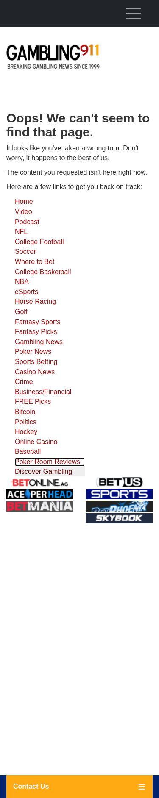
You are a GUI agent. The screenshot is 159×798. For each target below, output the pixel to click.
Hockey (26, 431)
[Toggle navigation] (133, 13)
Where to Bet (34, 261)
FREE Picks (33, 401)
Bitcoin (25, 411)
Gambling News (39, 341)
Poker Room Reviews (47, 461)
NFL (21, 231)
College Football (39, 241)
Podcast (27, 221)
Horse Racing (35, 301)
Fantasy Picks (36, 331)
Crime (24, 381)
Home (24, 201)
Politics (25, 421)
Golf (21, 311)
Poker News (33, 351)
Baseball (28, 451)
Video (23, 211)
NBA (22, 281)
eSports (26, 291)
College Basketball (43, 271)
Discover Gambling (43, 471)
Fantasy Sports (38, 321)
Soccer (25, 251)
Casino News (35, 371)
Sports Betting (36, 361)
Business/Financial (43, 391)
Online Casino (36, 441)
